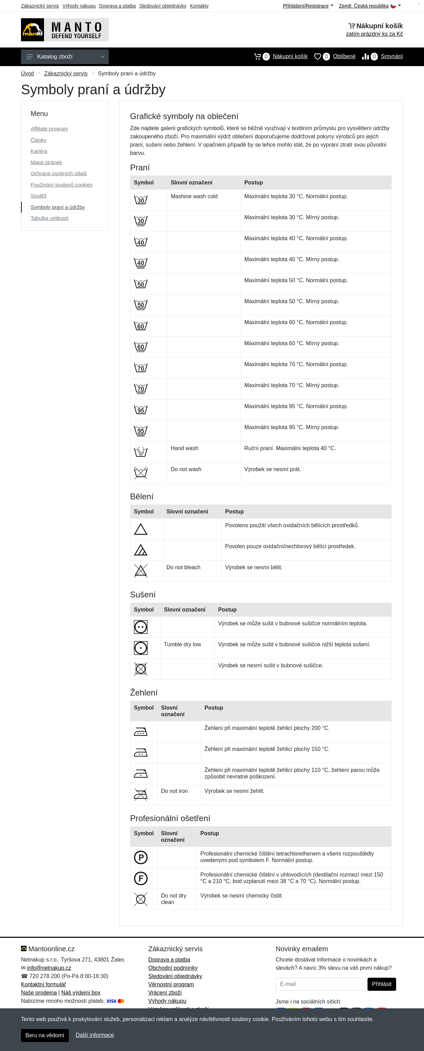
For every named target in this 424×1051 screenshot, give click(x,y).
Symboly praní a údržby (58, 207)
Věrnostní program (171, 984)
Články (38, 140)
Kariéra (39, 151)
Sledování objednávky (163, 6)
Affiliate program (49, 128)
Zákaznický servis (40, 6)
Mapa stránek (46, 162)
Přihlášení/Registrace (308, 5)
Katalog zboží (65, 56)
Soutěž (39, 196)
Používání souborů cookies (62, 185)
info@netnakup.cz (49, 968)
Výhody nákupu (79, 6)
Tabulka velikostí (49, 218)
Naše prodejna (39, 993)
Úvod (27, 73)
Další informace (95, 1035)
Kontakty (199, 6)
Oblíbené (332, 56)
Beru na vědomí (44, 1035)
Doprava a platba (117, 6)
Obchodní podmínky (173, 968)
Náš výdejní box (80, 993)
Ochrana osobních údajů (59, 173)
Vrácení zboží (165, 993)
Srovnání (379, 56)
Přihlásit (382, 984)
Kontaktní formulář (43, 984)
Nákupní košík (277, 56)
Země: (370, 6)
